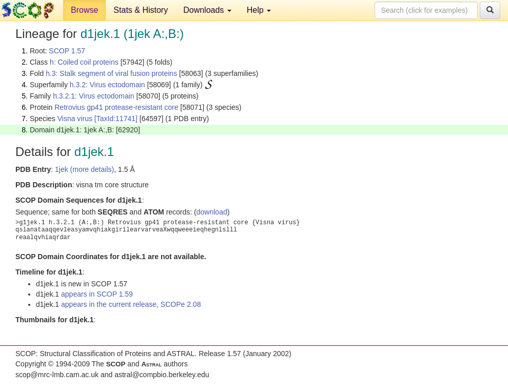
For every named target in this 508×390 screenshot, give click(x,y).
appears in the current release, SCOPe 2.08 (131, 304)
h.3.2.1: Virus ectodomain (93, 96)
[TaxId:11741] (116, 118)
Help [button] (259, 10)
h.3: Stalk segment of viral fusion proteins (111, 73)
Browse (84, 10)
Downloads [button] (207, 10)
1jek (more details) (84, 169)
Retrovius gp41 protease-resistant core (116, 107)
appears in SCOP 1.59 (97, 294)
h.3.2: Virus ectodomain (107, 85)
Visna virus (74, 118)
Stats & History (140, 10)
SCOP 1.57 (67, 51)
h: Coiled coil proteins (84, 62)
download (212, 212)
